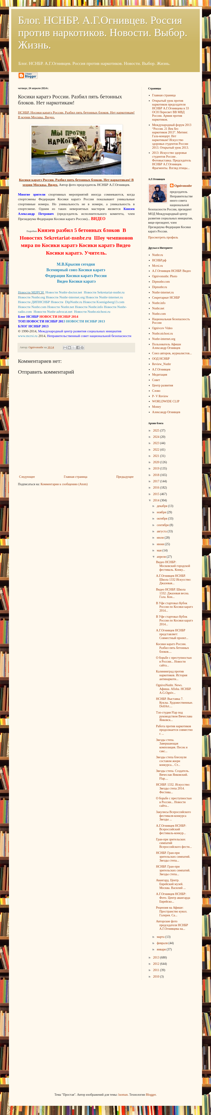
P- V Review (160, 396)
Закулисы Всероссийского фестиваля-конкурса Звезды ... (173, 815)
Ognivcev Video (162, 328)
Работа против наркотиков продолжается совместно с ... (174, 730)
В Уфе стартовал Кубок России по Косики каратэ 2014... (174, 607)
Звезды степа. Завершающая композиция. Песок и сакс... (171, 745)
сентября (163, 525)
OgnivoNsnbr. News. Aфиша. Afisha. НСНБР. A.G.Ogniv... (173, 688)
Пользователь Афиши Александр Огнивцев (166, 346)
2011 (156, 970)
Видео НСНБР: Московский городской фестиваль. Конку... (173, 565)
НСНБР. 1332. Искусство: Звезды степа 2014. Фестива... (173, 788)
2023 (156, 443)
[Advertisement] (42, 1036)
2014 (156, 500)
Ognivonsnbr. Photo (164, 276)
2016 (156, 487)
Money (156, 406)
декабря (162, 506)
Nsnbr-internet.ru (163, 292)
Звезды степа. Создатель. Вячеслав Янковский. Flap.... (172, 774)
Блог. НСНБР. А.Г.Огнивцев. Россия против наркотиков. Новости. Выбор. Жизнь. (102, 32)
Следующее (27, 476)
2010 (156, 976)
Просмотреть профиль (163, 237)
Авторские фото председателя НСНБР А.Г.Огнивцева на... (172, 925)
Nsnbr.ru (157, 255)
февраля (162, 943)
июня (161, 544)
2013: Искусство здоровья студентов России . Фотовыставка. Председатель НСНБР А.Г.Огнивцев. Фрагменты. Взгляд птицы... (171, 160)
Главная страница (75, 476)
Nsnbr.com (159, 313)
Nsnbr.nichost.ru (162, 333)
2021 (156, 456)
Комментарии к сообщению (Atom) (64, 484)
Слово (156, 390)
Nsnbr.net (158, 308)
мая (159, 550)
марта (161, 937)
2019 (156, 468)
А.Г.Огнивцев (161, 369)
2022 (156, 449)
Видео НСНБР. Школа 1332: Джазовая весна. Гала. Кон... (172, 593)
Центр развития (162, 385)
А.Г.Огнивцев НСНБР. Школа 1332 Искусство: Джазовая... (173, 579)
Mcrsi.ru (157, 265)
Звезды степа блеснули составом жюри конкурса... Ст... (171, 761)
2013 (156, 957)
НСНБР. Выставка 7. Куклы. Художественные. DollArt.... (174, 702)
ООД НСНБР (161, 358)
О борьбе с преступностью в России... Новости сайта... (174, 661)
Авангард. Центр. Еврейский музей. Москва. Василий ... (171, 884)
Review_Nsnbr (161, 364)
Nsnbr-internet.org (163, 339)
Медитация (159, 374)
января (162, 949)
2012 (156, 963)
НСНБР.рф (159, 260)
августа (162, 531)
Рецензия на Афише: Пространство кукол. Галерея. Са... (171, 911)
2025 (156, 430)
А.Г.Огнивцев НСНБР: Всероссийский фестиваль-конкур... (171, 829)
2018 (156, 475)
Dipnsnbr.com (161, 281)
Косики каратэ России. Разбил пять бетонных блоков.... (172, 647)
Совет (156, 380)
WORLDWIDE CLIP (166, 401)
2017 (156, 481)
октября (162, 518)
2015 (156, 494)
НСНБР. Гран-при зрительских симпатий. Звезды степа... (173, 856)
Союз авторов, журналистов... (172, 353)
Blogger (151, 1094)
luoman (123, 1094)
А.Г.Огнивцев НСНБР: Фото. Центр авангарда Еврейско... (173, 897)
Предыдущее (125, 476)
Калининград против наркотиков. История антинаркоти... (171, 675)
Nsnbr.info (159, 303)
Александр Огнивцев (166, 412)
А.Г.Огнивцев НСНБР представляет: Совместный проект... (172, 634)
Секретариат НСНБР (166, 297)
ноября (162, 512)
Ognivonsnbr (183, 185)
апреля (162, 556)
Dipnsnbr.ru (159, 287)
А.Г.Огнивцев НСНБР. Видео (171, 271)
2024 (156, 437)
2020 (156, 462)
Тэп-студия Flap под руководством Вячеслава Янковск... (174, 716)
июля (161, 537)
